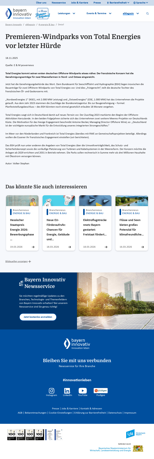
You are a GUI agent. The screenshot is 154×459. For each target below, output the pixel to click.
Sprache (139, 2)
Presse (97, 2)
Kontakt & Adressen (91, 408)
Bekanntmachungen (36, 412)
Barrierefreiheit (117, 2)
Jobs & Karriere (79, 2)
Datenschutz (115, 412)
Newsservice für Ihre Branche (77, 366)
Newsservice (59, 2)
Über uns (41, 2)
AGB (20, 412)
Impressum (130, 412)
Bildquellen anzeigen (16, 261)
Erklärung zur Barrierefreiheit (90, 412)
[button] (81, 13)
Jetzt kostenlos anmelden (38, 317)
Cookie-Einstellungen (60, 412)
